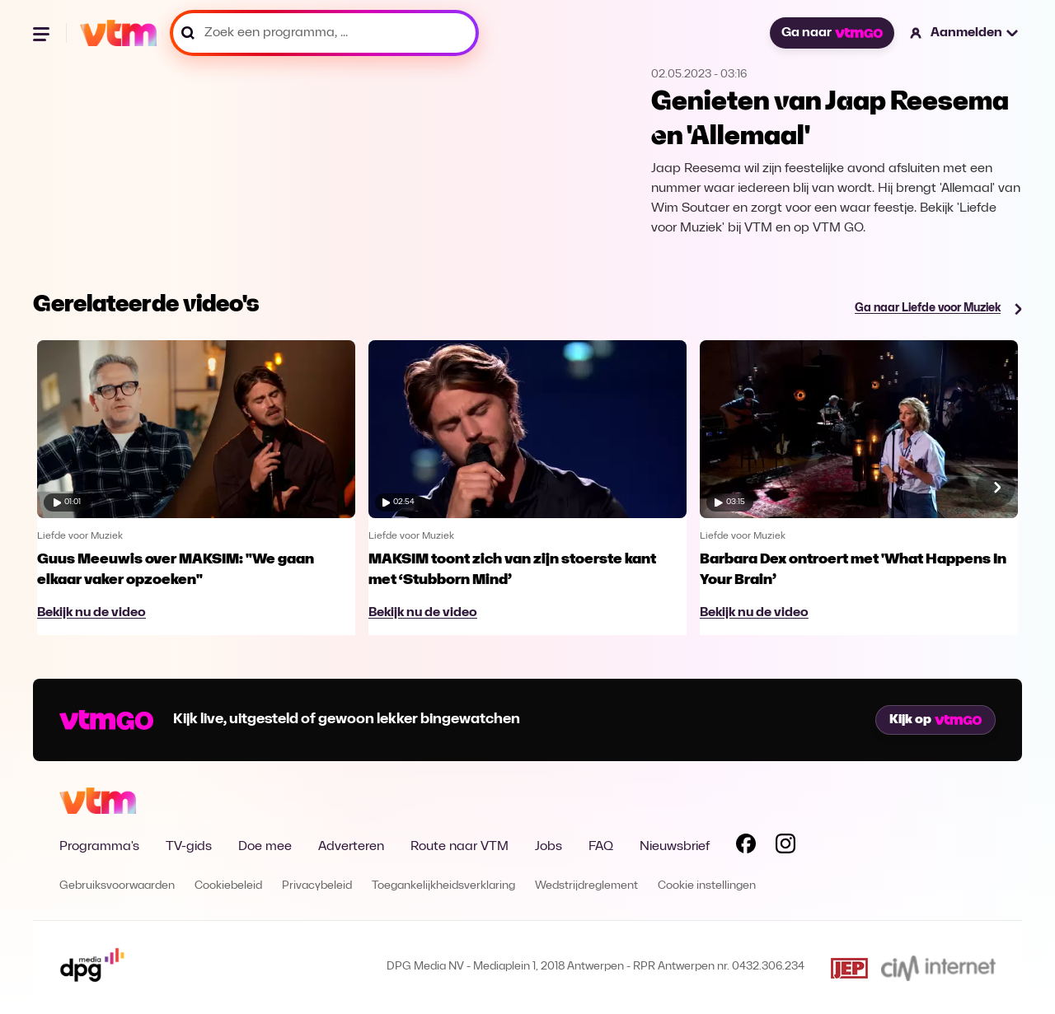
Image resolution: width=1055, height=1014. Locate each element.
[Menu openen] (43, 33)
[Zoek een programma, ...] (324, 33)
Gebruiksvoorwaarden (117, 886)
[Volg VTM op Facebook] (746, 847)
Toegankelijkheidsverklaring (443, 886)
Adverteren (351, 846)
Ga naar (831, 33)
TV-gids (189, 846)
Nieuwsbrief (675, 846)
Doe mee (265, 846)
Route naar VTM (459, 846)
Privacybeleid (317, 886)
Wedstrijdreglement (586, 886)
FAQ (600, 846)
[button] (964, 33)
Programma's (99, 846)
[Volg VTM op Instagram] (785, 847)
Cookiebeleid (228, 886)
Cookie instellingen (707, 886)
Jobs (548, 846)
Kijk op (935, 720)
